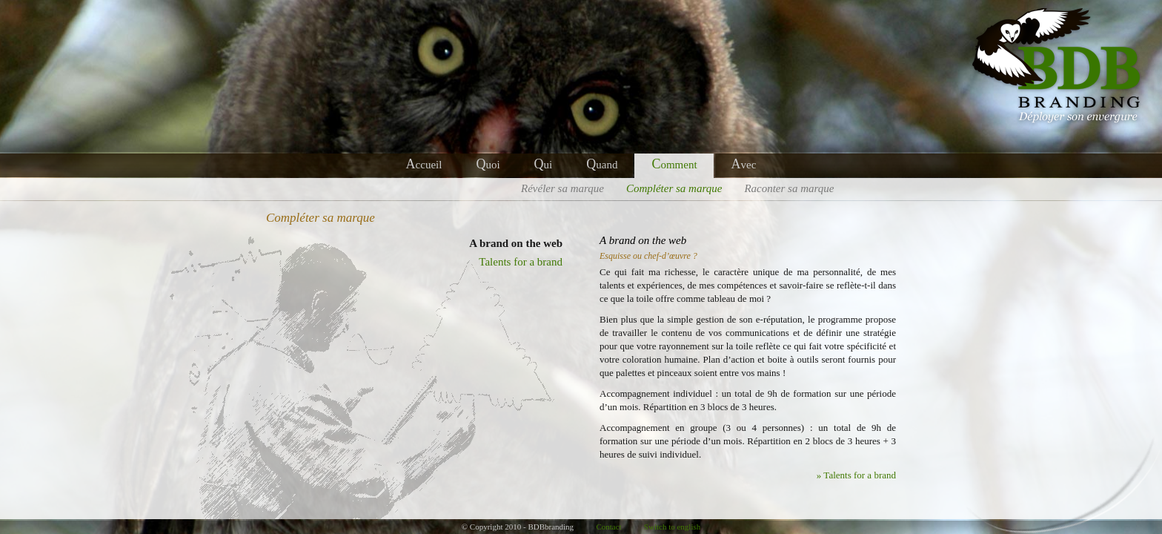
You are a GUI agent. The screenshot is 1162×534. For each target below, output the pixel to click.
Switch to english (672, 526)
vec (744, 165)
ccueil (424, 165)
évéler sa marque (562, 188)
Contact (608, 526)
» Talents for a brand (856, 475)
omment (674, 165)
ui (543, 165)
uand (601, 165)
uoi (487, 165)
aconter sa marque (789, 188)
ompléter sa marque (674, 188)
